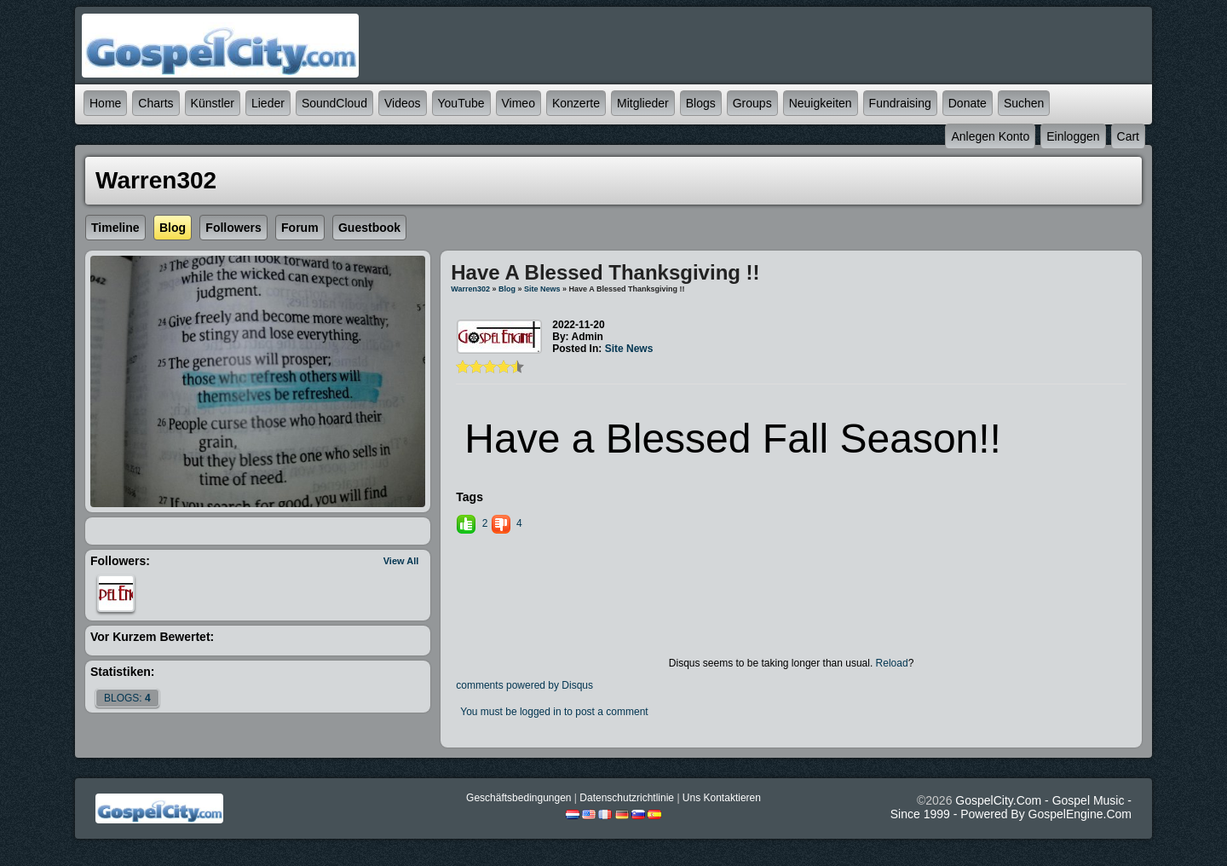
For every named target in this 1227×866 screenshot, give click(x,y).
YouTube (461, 103)
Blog (507, 289)
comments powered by (524, 685)
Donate (967, 103)
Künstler (212, 103)
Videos (402, 103)
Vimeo (518, 103)
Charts (155, 103)
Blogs (701, 103)
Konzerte (576, 103)
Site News (542, 289)
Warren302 (470, 289)
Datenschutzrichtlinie (626, 798)
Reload (892, 663)
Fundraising (900, 103)
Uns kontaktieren (722, 798)
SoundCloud (334, 103)
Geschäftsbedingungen (518, 798)
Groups (752, 103)
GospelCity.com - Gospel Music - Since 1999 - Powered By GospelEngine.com (1011, 807)
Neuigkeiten (820, 103)
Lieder (268, 103)
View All (401, 561)
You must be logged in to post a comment (554, 712)
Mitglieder (643, 103)
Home (105, 103)
